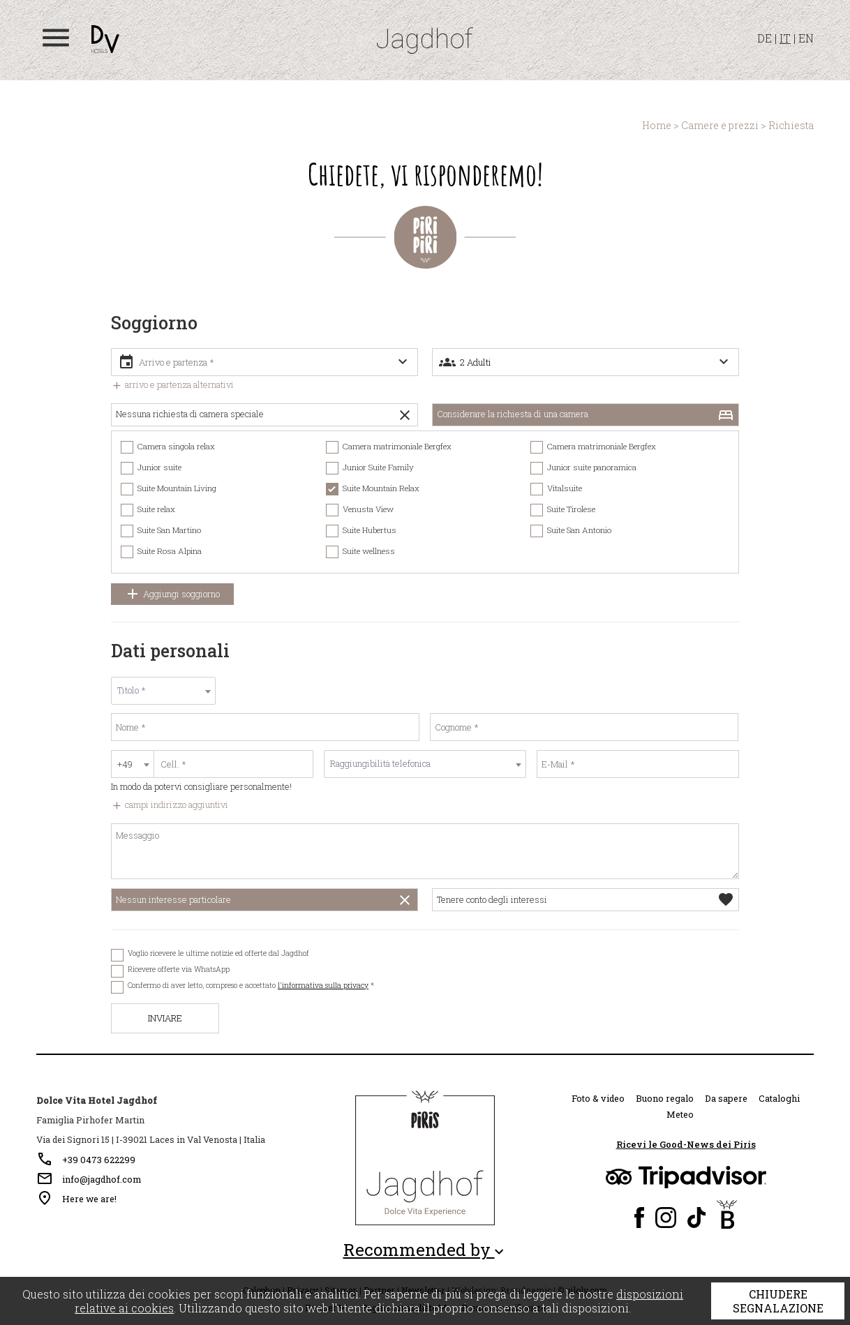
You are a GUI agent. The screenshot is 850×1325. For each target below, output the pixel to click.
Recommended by (425, 1250)
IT (785, 38)
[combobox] (163, 691)
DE (764, 38)
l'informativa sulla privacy (323, 985)
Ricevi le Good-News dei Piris (686, 1144)
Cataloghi (779, 1098)
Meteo (680, 1114)
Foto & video (598, 1098)
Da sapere (726, 1098)
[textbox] (163, 690)
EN (806, 38)
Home (656, 125)
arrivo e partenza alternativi (172, 384)
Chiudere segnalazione (778, 1301)
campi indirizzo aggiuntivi (169, 804)
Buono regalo (665, 1098)
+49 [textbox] (125, 764)
